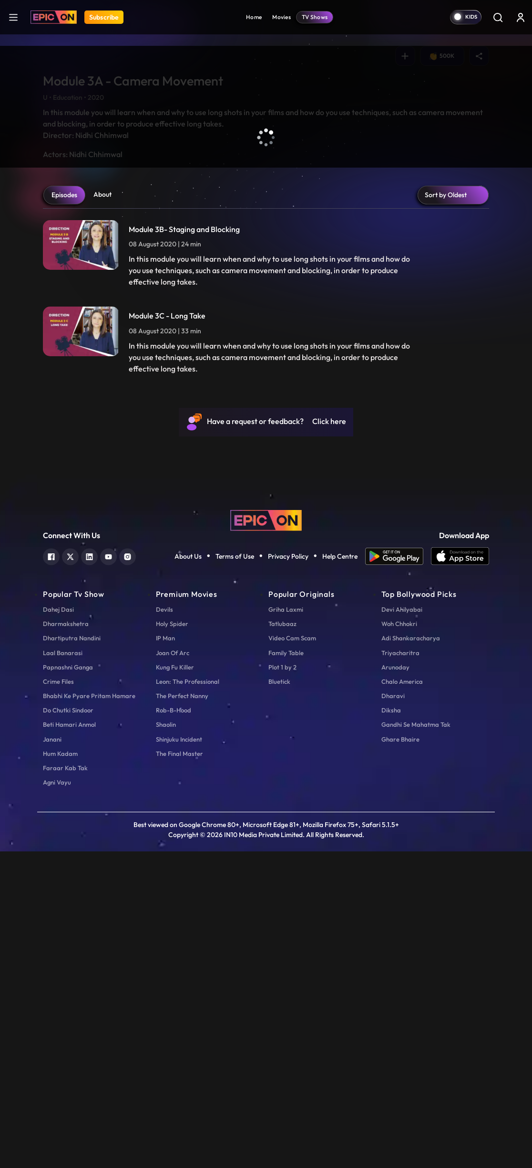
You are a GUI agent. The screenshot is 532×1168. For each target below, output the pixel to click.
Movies (281, 17)
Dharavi (393, 1012)
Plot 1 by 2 (282, 983)
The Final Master (179, 1070)
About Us (188, 872)
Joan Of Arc (172, 969)
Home (254, 17)
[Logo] (54, 17)
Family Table (286, 969)
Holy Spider (172, 940)
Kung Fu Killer (175, 983)
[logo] (266, 835)
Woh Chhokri (399, 940)
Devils (164, 926)
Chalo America (402, 998)
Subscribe (104, 17)
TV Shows (314, 17)
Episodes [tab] (64, 511)
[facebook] (51, 872)
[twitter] (70, 872)
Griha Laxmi (285, 926)
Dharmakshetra (66, 940)
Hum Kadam (60, 1070)
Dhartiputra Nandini (72, 954)
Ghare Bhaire (400, 1055)
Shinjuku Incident (179, 1055)
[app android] (398, 873)
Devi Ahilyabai (401, 926)
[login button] (520, 17)
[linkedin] (89, 872)
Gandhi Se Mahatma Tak (415, 1041)
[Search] (497, 17)
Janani (52, 1055)
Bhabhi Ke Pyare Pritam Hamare (89, 1012)
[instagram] (127, 872)
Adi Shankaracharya (410, 954)
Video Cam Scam (292, 954)
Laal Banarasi (62, 969)
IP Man (165, 954)
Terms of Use (234, 872)
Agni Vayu (57, 1099)
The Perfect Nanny (182, 1012)
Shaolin (166, 1041)
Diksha (391, 1026)
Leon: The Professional (187, 998)
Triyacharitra (400, 969)
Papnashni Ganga (68, 983)
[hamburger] (13, 16)
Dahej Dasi (58, 926)
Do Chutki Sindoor (68, 1026)
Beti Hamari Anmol (69, 1041)
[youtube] (108, 872)
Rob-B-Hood (173, 1026)
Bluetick (279, 998)
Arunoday (395, 983)
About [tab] (102, 511)
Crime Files (58, 998)
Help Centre (340, 872)
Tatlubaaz (282, 940)
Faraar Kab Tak (65, 1084)
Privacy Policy (288, 872)
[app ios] (460, 873)
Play (63, 371)
